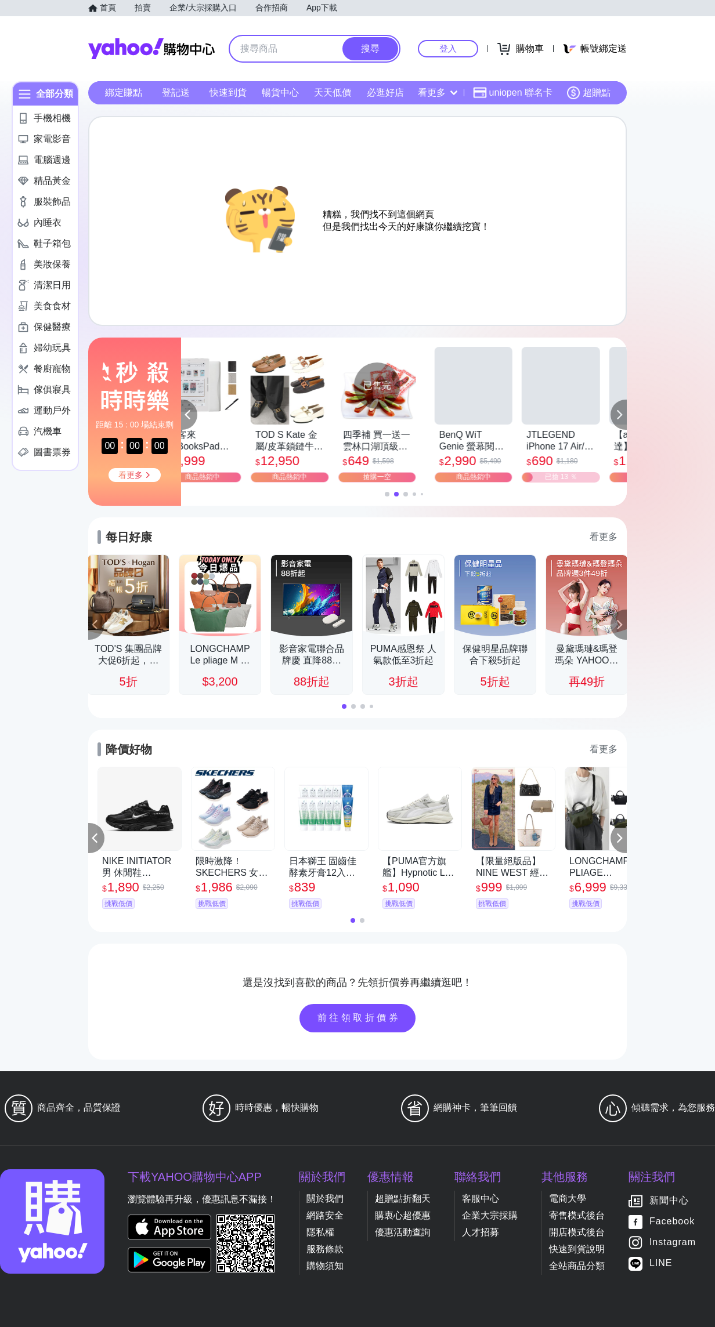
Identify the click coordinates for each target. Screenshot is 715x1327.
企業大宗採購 (490, 1215)
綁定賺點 (123, 92)
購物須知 (325, 1266)
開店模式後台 (577, 1232)
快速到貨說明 (577, 1249)
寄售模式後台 (577, 1215)
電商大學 (567, 1198)
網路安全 (325, 1215)
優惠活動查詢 (403, 1232)
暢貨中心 (280, 92)
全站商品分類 (577, 1266)
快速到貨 (228, 92)
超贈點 (588, 93)
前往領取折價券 (359, 1018)
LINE (661, 1263)
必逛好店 (385, 92)
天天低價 (332, 92)
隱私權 (320, 1232)
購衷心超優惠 (403, 1215)
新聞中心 (669, 1201)
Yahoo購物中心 (151, 49)
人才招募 (480, 1232)
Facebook (672, 1222)
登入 (448, 48)
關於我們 (325, 1198)
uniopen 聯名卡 (512, 93)
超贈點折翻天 (403, 1198)
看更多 (437, 92)
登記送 (176, 92)
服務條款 (325, 1249)
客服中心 (480, 1198)
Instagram (672, 1243)
